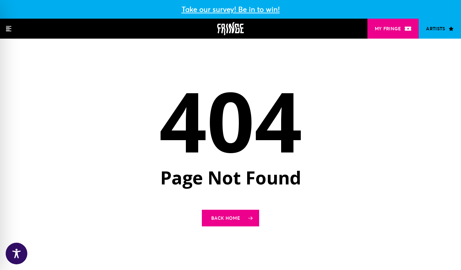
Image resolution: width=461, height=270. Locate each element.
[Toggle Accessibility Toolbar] (16, 253)
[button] (8, 28)
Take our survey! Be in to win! (231, 9)
